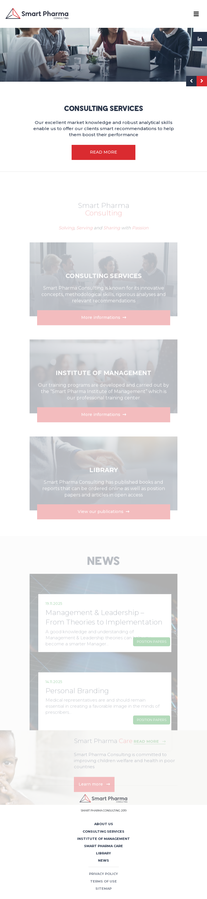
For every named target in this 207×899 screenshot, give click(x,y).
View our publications (103, 519)
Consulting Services (103, 831)
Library (103, 853)
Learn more (94, 792)
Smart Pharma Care (103, 846)
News (103, 860)
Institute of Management (103, 839)
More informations (103, 325)
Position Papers (151, 650)
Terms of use (103, 881)
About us (103, 824)
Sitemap (103, 889)
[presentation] (191, 81)
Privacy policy (103, 874)
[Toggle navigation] (196, 13)
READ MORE (103, 152)
